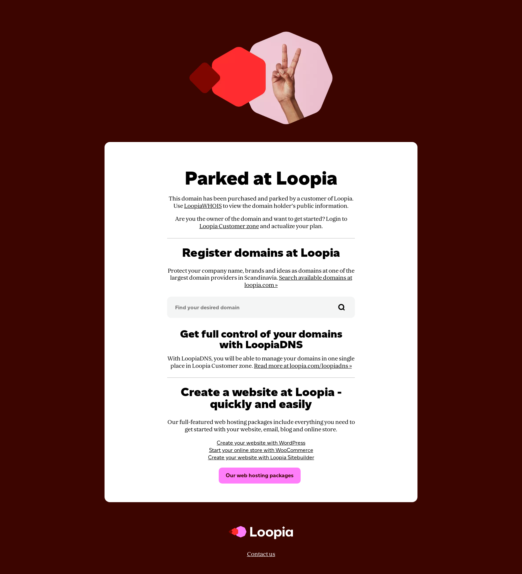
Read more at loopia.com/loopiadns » (303, 365)
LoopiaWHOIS (203, 206)
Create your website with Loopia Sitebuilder (261, 457)
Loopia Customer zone (229, 226)
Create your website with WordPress (261, 443)
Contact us (261, 554)
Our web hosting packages (260, 475)
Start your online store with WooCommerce (261, 450)
